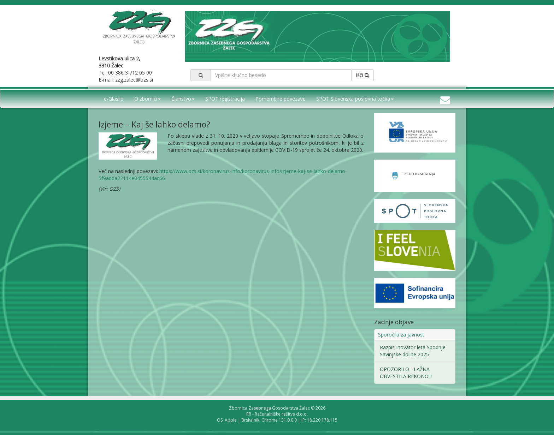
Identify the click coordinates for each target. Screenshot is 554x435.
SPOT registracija (225, 98)
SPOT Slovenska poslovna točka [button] (355, 98)
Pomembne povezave (280, 98)
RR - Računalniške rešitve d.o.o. (277, 414)
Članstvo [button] (183, 98)
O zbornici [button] (147, 98)
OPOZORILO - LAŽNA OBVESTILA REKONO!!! (406, 373)
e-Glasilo (114, 98)
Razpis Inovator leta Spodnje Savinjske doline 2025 (413, 351)
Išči (362, 75)
